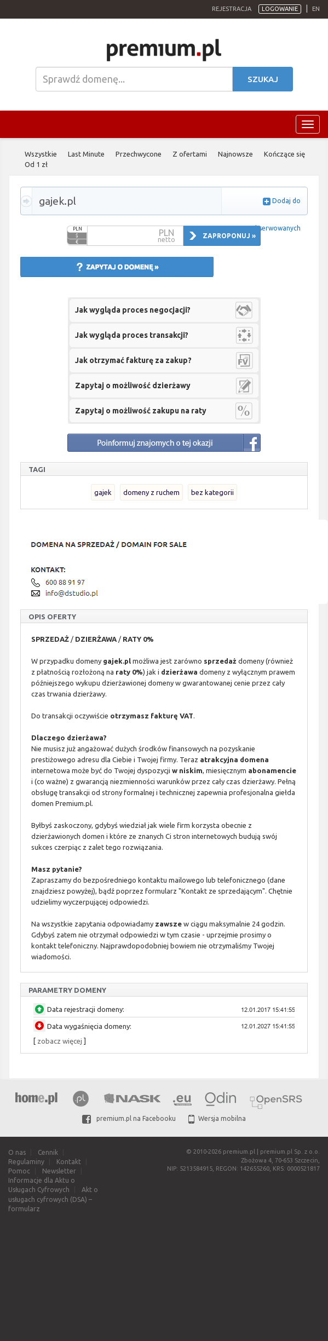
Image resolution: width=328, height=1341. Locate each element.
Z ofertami (189, 154)
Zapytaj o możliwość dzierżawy (133, 385)
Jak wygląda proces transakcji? (131, 335)
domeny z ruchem (151, 492)
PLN (77, 229)
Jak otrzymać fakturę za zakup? (133, 360)
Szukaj (263, 79)
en (316, 8)
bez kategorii (212, 492)
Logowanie (280, 8)
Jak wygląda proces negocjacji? (133, 310)
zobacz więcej (59, 1041)
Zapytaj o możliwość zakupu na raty (140, 410)
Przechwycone (139, 154)
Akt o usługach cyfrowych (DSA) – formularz (53, 1199)
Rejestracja (231, 8)
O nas (17, 1152)
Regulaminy (26, 1161)
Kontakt (68, 1161)
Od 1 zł (36, 164)
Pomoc (19, 1171)
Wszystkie (41, 154)
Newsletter (59, 1171)
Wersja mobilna (217, 1118)
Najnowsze (235, 154)
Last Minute (86, 154)
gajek (103, 492)
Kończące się (284, 154)
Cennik (48, 1152)
